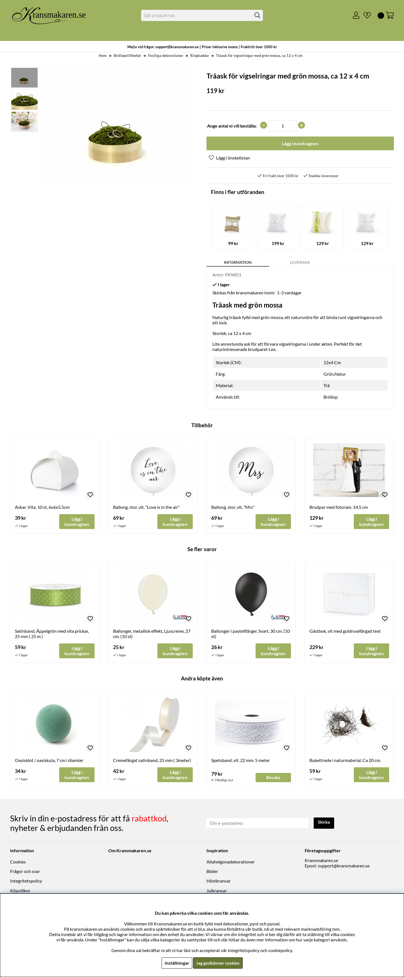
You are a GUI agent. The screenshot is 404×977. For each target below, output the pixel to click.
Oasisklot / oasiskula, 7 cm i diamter (49, 761)
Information (238, 262)
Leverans (300, 262)
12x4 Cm (332, 363)
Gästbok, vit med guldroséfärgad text (345, 631)
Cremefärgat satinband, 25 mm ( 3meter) (152, 761)
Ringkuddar (199, 55)
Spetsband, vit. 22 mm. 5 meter (240, 761)
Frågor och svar (25, 872)
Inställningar (176, 963)
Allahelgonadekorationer (230, 862)
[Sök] (202, 15)
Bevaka (273, 778)
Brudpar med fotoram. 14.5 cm (338, 507)
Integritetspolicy (26, 881)
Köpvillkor (20, 891)
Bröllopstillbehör (127, 55)
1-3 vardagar (289, 293)
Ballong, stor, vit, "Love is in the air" (146, 507)
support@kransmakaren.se (343, 866)
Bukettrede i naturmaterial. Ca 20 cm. (345, 761)
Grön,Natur (334, 374)
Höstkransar (218, 881)
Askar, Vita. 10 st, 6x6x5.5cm (42, 507)
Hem (103, 55)
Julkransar (216, 891)
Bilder (212, 872)
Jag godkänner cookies (217, 963)
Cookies (18, 862)
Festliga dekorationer (165, 55)
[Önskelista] (365, 15)
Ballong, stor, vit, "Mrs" (233, 507)
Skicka (324, 823)
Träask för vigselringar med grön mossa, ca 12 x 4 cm (259, 55)
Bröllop (330, 397)
